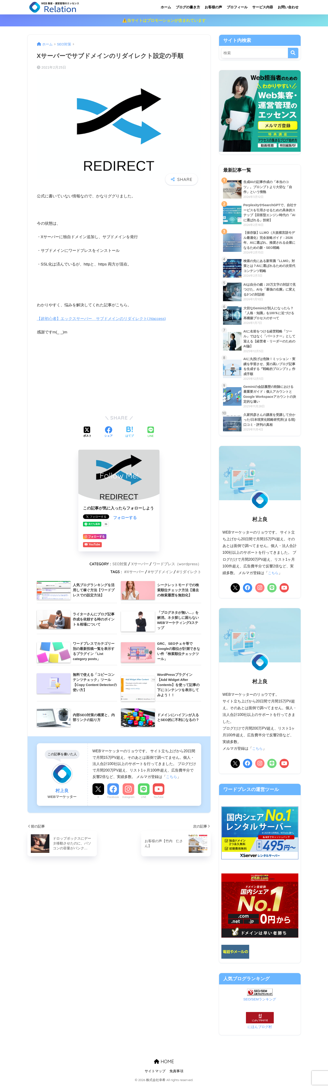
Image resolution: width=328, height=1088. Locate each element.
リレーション (73, 7)
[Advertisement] (119, 374)
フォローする (125, 518)
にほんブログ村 (260, 1030)
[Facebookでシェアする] (108, 432)
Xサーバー (140, 564)
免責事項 (176, 1074)
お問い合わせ (288, 7)
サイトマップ (155, 1074)
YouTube (159, 797)
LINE (143, 797)
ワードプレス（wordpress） (177, 564)
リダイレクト (190, 571)
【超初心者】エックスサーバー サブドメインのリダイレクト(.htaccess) (102, 318)
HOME (164, 1065)
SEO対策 (119, 564)
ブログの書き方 (188, 7)
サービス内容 (262, 7)
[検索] (293, 53)
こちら (171, 777)
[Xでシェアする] (87, 432)
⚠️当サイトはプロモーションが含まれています (164, 20)
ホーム (166, 7)
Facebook (113, 797)
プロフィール (237, 7)
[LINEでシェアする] (150, 432)
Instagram (128, 797)
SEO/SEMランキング (260, 1003)
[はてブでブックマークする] (129, 432)
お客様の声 (213, 7)
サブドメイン (161, 571)
